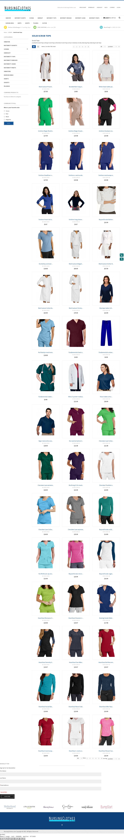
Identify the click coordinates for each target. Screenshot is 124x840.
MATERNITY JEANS (10, 64)
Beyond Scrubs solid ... (106, 529)
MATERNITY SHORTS (10, 45)
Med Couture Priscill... (46, 87)
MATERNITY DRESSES (10, 60)
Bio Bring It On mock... (76, 485)
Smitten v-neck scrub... (76, 175)
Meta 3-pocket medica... (75, 397)
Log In (118, 7)
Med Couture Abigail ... (76, 264)
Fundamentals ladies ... (45, 397)
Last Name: (3, 778)
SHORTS (6, 82)
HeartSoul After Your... (106, 707)
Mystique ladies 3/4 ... (106, 308)
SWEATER (7, 42)
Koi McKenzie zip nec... (46, 574)
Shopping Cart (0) (110, 18)
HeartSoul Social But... (46, 707)
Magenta (8, 119)
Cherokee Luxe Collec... (106, 441)
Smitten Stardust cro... (106, 131)
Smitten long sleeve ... (76, 219)
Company (112, 7)
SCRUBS (10, 32)
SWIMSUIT (7, 53)
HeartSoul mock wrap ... (45, 751)
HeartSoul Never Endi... (76, 707)
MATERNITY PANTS (10, 68)
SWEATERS (7, 71)
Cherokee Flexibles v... (106, 485)
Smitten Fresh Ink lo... (46, 219)
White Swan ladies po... (106, 87)
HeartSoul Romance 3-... (45, 618)
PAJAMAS (7, 86)
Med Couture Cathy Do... (45, 308)
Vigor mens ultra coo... (46, 441)
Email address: (4, 785)
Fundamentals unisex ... (106, 352)
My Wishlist (91, 7)
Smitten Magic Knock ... (76, 131)
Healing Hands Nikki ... (106, 618)
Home (5, 32)
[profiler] (2, 834)
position (110, 46)
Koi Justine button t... (76, 441)
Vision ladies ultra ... (106, 397)
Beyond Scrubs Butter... (106, 219)
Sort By (105, 758)
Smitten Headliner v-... (46, 175)
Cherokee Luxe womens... (46, 485)
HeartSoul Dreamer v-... (76, 618)
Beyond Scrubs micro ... (76, 574)
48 (101, 46)
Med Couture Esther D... (106, 264)
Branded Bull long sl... (76, 87)
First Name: (3, 771)
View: (84, 758)
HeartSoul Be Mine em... (106, 662)
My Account (83, 7)
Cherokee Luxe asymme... (76, 529)
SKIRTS (6, 79)
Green (7, 111)
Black (7, 116)
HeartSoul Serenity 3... (46, 662)
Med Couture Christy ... (76, 308)
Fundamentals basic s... (76, 352)
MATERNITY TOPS (9, 56)
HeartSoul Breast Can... (106, 751)
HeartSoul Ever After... (76, 662)
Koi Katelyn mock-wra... (45, 352)
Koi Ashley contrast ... (46, 264)
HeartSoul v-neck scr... (76, 751)
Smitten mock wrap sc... (106, 175)
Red (7, 114)
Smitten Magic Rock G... (45, 131)
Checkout (99, 7)
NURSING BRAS (8, 75)
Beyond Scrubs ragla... (106, 574)
